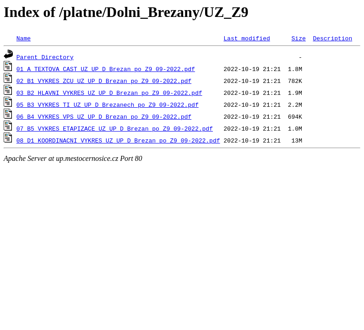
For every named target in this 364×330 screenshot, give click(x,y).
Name (23, 38)
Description (332, 38)
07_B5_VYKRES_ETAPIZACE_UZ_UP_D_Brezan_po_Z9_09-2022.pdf (114, 128)
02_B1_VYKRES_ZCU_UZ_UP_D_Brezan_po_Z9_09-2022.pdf (103, 81)
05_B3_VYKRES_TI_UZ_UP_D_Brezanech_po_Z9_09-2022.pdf (107, 104)
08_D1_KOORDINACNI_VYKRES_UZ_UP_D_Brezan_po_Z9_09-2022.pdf (118, 140)
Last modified (246, 38)
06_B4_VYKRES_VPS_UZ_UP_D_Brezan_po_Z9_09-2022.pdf (103, 116)
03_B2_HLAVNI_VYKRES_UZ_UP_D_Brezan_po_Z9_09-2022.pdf (109, 92)
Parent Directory (45, 57)
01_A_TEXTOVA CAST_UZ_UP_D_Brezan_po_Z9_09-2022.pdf (105, 69)
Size (298, 38)
